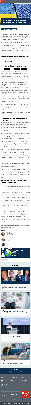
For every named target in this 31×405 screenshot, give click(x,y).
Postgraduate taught (4, 381)
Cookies (28, 403)
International (5, 259)
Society (2, 259)
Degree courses (3, 380)
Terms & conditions (3, 403)
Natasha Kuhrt (8, 232)
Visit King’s (2, 396)
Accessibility (23, 403)
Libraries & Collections (24, 380)
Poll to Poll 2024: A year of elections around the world (9, 29)
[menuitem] (5, 380)
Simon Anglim (8, 239)
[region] (15, 65)
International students (4, 384)
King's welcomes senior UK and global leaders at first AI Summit (12, 336)
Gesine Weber (8, 243)
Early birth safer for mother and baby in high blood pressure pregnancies (14, 311)
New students (13, 380)
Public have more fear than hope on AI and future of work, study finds (13, 362)
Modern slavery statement (16, 403)
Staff (11, 381)
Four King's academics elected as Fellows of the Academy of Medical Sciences (14, 286)
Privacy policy (10, 403)
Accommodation (23, 381)
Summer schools (3, 385)
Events (2, 394)
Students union (3, 395)
